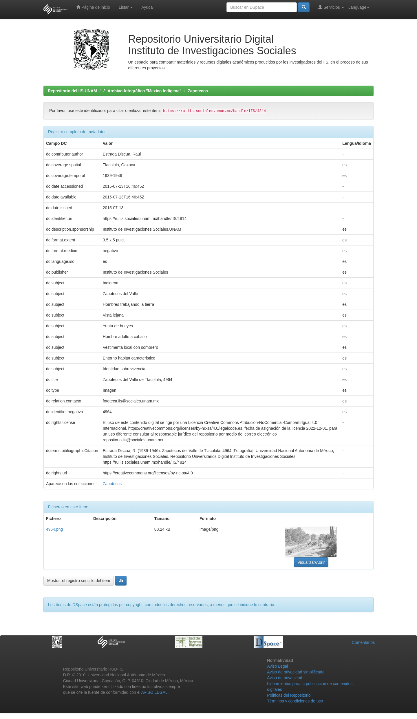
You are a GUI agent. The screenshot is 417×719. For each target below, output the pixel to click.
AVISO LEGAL (154, 692)
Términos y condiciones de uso (295, 701)
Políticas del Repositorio (288, 695)
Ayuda (147, 7)
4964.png (54, 529)
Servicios (331, 7)
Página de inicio (93, 7)
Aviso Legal (277, 666)
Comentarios (363, 642)
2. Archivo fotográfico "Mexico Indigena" (142, 90)
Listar (126, 7)
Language (358, 7)
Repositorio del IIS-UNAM (72, 90)
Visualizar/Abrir (311, 562)
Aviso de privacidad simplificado (295, 672)
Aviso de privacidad (284, 677)
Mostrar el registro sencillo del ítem (78, 580)
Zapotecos (198, 90)
